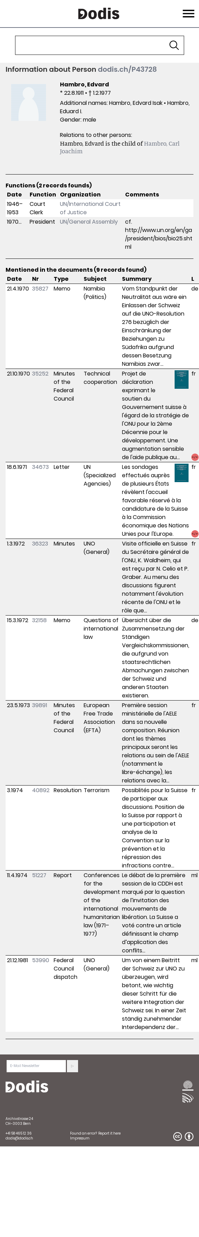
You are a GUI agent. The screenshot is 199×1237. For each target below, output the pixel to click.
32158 (39, 620)
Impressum (80, 1138)
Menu (187, 9)
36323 (40, 544)
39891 (39, 705)
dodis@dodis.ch (19, 1138)
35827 (40, 289)
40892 (40, 790)
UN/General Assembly (89, 222)
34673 (40, 467)
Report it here (109, 1133)
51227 (39, 875)
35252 (40, 374)
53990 (40, 960)
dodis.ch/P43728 (127, 69)
